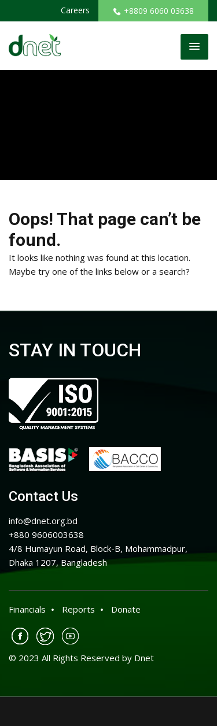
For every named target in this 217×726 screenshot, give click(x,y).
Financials (27, 609)
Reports (78, 609)
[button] (194, 47)
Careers (75, 10)
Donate (126, 609)
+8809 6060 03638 (153, 10)
